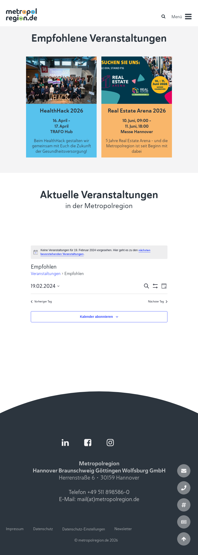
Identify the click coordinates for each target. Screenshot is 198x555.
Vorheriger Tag (41, 301)
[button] (181, 16)
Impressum (15, 529)
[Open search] (163, 16)
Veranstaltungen (46, 273)
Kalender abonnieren (96, 317)
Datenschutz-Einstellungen (83, 529)
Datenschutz (43, 529)
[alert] (99, 252)
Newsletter (123, 529)
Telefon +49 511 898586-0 (99, 492)
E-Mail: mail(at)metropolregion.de (99, 499)
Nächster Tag (157, 301)
